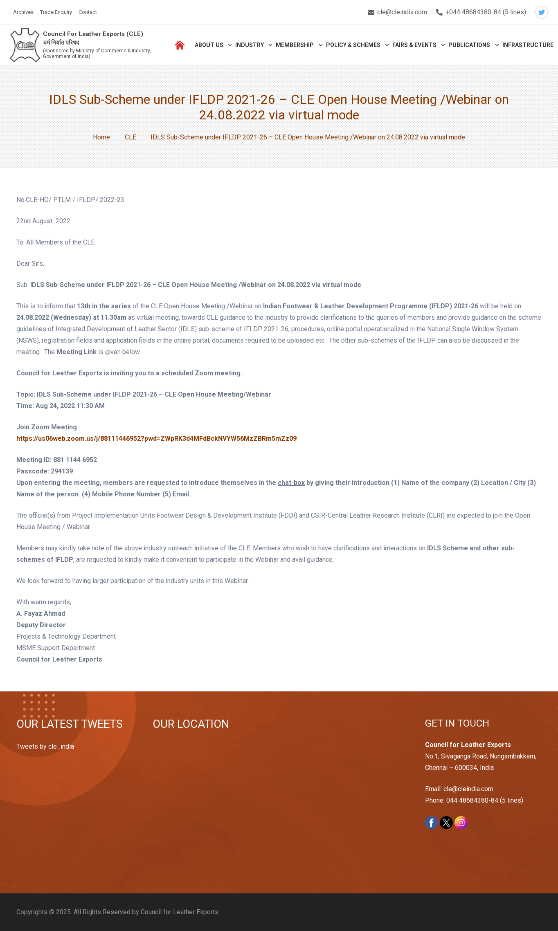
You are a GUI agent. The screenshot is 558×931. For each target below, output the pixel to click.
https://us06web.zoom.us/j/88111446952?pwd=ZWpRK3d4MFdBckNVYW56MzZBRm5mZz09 (156, 438)
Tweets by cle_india (45, 746)
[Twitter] (541, 12)
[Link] (25, 45)
